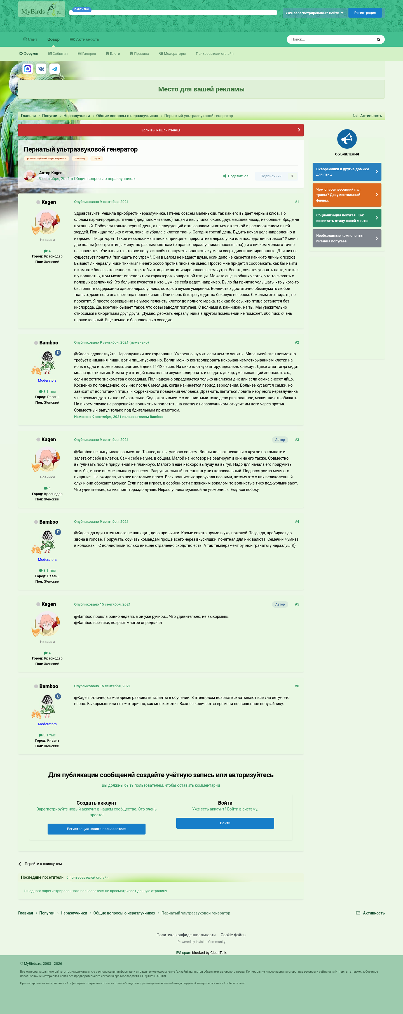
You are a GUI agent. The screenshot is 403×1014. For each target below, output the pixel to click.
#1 (297, 202)
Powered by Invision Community (202, 942)
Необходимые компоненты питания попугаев (340, 238)
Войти (225, 823)
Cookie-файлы (234, 935)
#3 (297, 440)
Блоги (114, 53)
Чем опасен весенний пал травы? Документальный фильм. (338, 194)
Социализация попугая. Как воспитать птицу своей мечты (342, 218)
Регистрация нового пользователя (96, 829)
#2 (297, 342)
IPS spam (183, 953)
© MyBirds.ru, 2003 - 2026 (41, 963)
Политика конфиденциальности (186, 935)
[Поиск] (317, 39)
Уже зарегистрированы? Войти (314, 13)
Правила (141, 53)
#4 (297, 521)
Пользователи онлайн (215, 53)
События (60, 53)
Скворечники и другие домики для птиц (342, 172)
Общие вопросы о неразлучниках (104, 178)
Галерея (88, 53)
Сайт (32, 39)
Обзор (54, 42)
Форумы (30, 53)
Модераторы (174, 53)
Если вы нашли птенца (160, 130)
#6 (297, 686)
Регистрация (365, 13)
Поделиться (236, 176)
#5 (297, 604)
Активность (87, 39)
